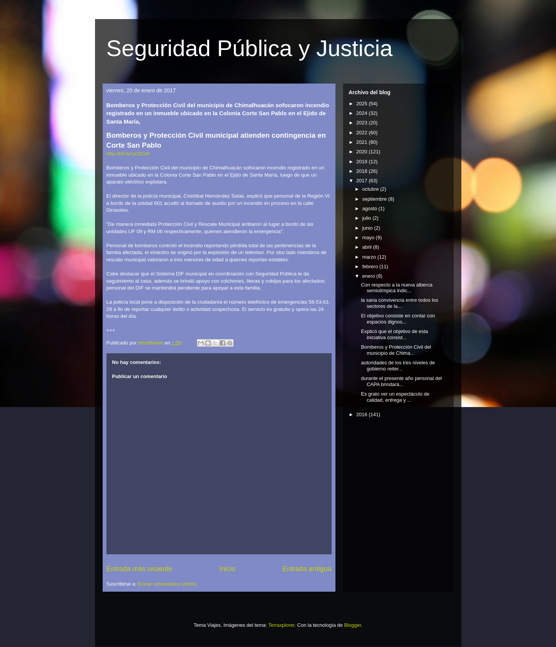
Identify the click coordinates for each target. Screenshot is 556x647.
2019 (362, 161)
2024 (362, 113)
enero (369, 276)
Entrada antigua (306, 569)
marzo (369, 257)
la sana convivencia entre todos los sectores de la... (399, 303)
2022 (362, 132)
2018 (362, 171)
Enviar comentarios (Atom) (167, 584)
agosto (370, 208)
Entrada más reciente (139, 569)
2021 (362, 142)
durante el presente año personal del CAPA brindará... (401, 381)
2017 (362, 180)
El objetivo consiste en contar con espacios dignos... (398, 319)
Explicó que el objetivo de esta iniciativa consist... (394, 334)
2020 (362, 152)
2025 (362, 103)
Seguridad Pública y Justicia (249, 48)
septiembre (375, 199)
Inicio (227, 569)
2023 (362, 123)
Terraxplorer (281, 625)
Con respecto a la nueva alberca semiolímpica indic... (396, 288)
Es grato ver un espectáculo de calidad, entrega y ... (395, 397)
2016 (362, 414)
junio (368, 228)
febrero (370, 266)
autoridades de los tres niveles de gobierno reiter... (398, 366)
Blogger (352, 625)
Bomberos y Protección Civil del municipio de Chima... (396, 350)
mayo (369, 237)
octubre (371, 189)
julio (367, 218)
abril (367, 247)
